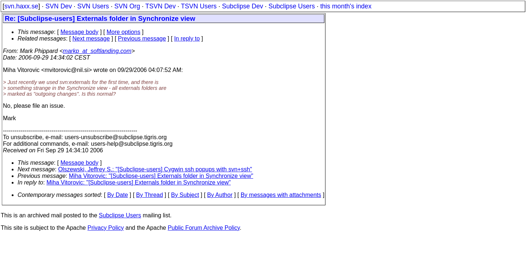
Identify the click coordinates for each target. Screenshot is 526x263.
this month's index (345, 6)
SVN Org (127, 6)
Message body (79, 32)
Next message (91, 38)
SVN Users (93, 6)
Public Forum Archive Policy (204, 228)
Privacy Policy (105, 228)
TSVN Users (199, 6)
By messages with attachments (281, 195)
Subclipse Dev (242, 6)
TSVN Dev (160, 6)
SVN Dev (58, 6)
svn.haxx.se (21, 6)
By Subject (185, 195)
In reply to (187, 38)
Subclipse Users (291, 6)
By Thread (149, 195)
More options (124, 32)
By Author (219, 195)
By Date (117, 195)
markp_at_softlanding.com (97, 51)
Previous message (142, 38)
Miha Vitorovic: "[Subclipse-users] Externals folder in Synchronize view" (161, 176)
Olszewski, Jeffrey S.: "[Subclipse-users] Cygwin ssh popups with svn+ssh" (155, 169)
